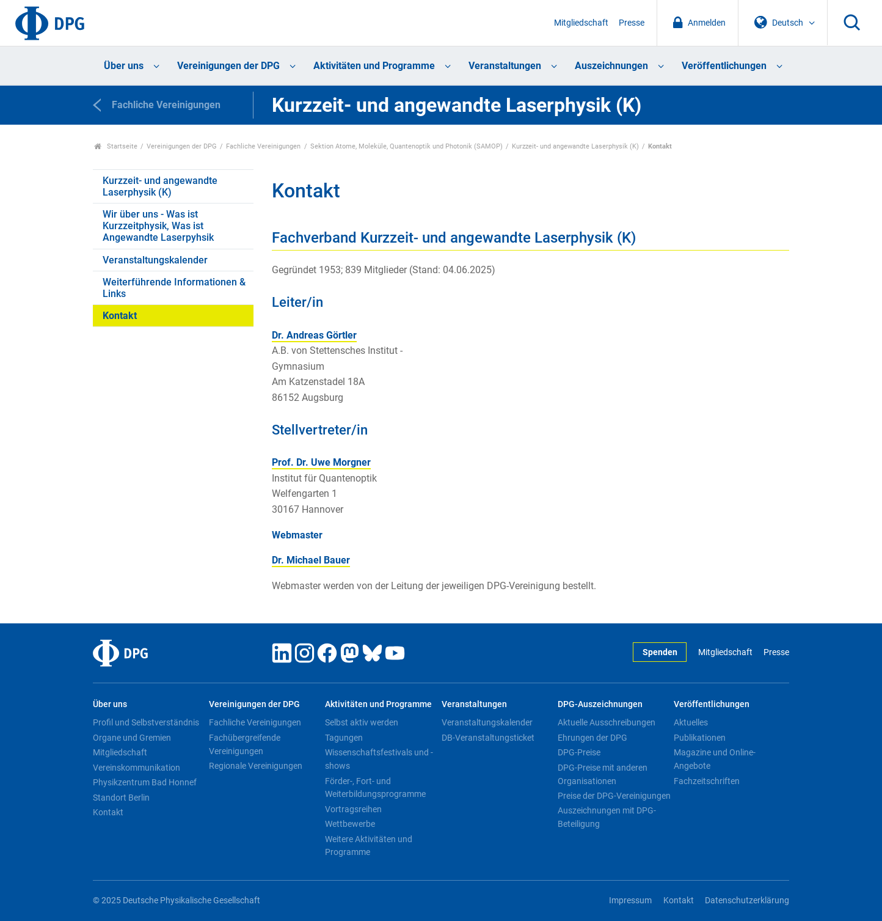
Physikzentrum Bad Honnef (145, 782)
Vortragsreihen (353, 809)
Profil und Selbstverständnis (146, 722)
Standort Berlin (121, 797)
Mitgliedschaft (581, 23)
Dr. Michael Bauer (311, 560)
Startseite (115, 146)
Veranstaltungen (504, 66)
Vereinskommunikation (136, 767)
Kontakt (120, 315)
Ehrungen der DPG (592, 738)
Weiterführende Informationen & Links (174, 287)
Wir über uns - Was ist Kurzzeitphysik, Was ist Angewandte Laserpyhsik (158, 225)
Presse (631, 23)
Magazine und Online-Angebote (715, 759)
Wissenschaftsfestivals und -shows (379, 759)
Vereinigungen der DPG (228, 66)
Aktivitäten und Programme (374, 66)
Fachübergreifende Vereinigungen (244, 744)
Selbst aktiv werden (361, 722)
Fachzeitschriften (707, 781)
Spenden (660, 652)
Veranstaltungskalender (155, 260)
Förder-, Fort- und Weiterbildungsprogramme (375, 787)
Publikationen (700, 738)
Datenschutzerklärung (747, 900)
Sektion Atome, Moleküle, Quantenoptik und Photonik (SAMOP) (406, 146)
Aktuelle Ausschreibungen (606, 722)
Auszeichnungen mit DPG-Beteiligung (607, 817)
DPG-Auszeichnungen (600, 704)
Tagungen (344, 738)
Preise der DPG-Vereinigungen (614, 796)
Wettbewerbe (350, 824)
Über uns (124, 66)
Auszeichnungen (611, 66)
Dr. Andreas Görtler (314, 335)
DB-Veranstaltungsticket (488, 738)
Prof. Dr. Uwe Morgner (321, 462)
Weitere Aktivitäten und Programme (368, 845)
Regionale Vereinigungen (255, 766)
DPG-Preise (579, 752)
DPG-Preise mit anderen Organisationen (602, 774)
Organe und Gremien (132, 738)
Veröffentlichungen (724, 66)
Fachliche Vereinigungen (263, 146)
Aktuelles (691, 722)
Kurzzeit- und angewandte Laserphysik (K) (575, 146)
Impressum (630, 900)
